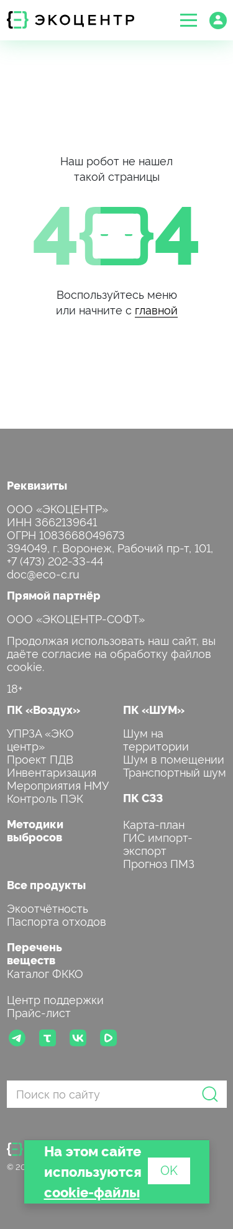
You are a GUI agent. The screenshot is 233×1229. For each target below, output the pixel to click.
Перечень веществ (34, 953)
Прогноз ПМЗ (158, 862)
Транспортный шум (174, 771)
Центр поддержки (55, 999)
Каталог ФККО (45, 972)
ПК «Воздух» (43, 709)
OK (169, 1169)
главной (156, 309)
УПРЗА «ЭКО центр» (40, 738)
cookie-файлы (92, 1191)
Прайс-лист (39, 1012)
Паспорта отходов (56, 920)
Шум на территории (156, 738)
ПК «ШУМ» (154, 709)
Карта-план (154, 823)
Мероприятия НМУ (58, 784)
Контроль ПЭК (45, 797)
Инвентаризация (51, 771)
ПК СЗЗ (143, 797)
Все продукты (46, 884)
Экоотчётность (47, 907)
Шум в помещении (173, 758)
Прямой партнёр (54, 595)
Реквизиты (37, 485)
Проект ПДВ (40, 758)
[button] (188, 20)
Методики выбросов (35, 830)
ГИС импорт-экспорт (158, 843)
